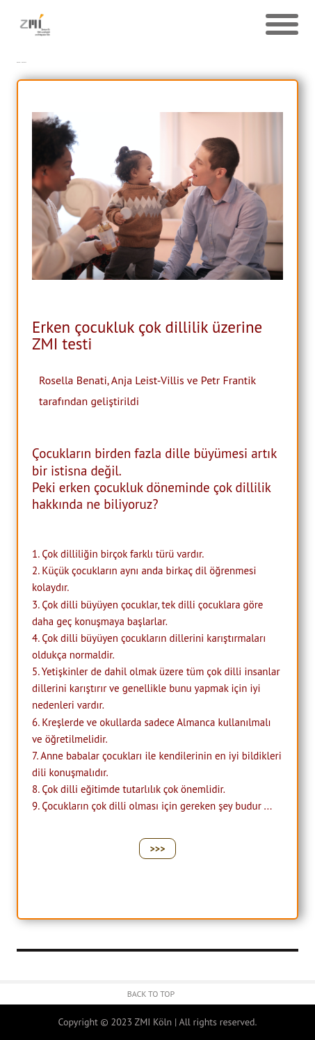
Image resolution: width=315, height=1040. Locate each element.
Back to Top (151, 993)
